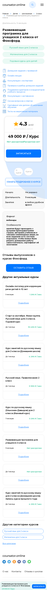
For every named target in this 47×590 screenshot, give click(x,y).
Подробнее (23, 303)
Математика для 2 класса (23, 54)
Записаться (23, 153)
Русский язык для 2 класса (23, 47)
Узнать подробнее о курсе (23, 182)
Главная (6, 14)
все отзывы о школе (23, 129)
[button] (32, 4)
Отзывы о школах (33, 571)
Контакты (16, 571)
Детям (15, 14)
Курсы (28, 171)
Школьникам (27, 14)
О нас (5, 571)
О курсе (18, 171)
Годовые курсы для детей (23, 61)
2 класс (39, 14)
